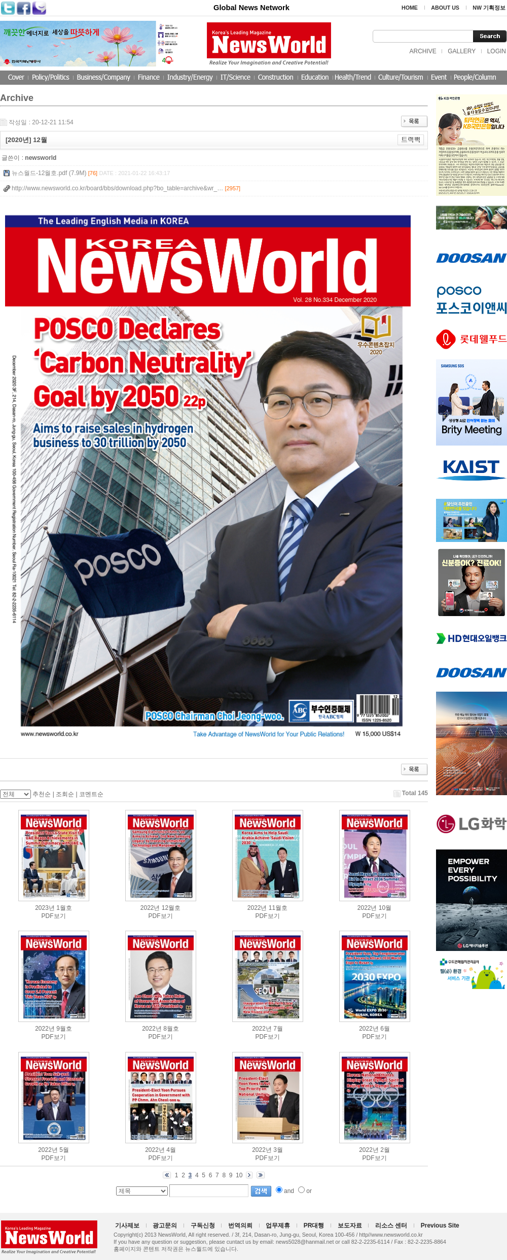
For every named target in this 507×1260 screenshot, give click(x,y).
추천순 (41, 794)
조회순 (65, 794)
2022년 (150, 907)
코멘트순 (91, 794)
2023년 (45, 907)
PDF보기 (54, 916)
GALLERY (462, 51)
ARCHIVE (422, 51)
